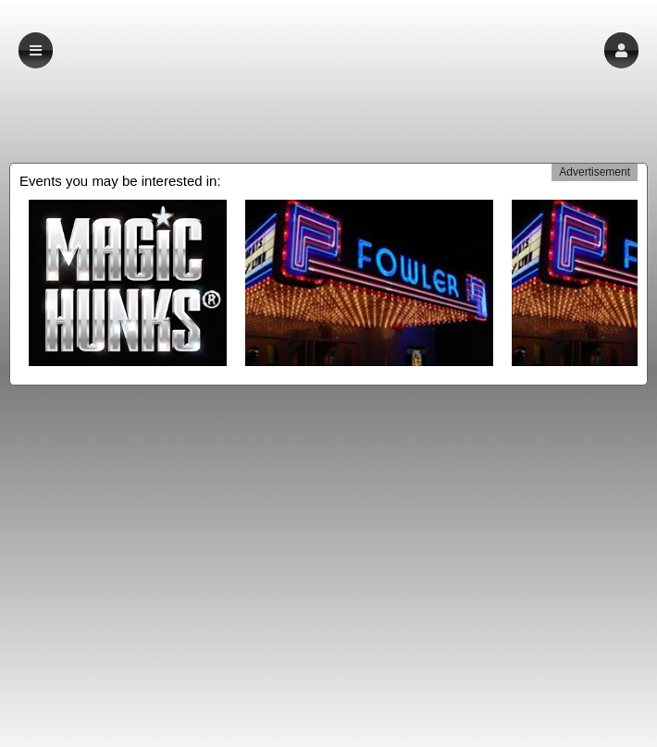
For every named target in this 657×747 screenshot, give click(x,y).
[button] (621, 50)
